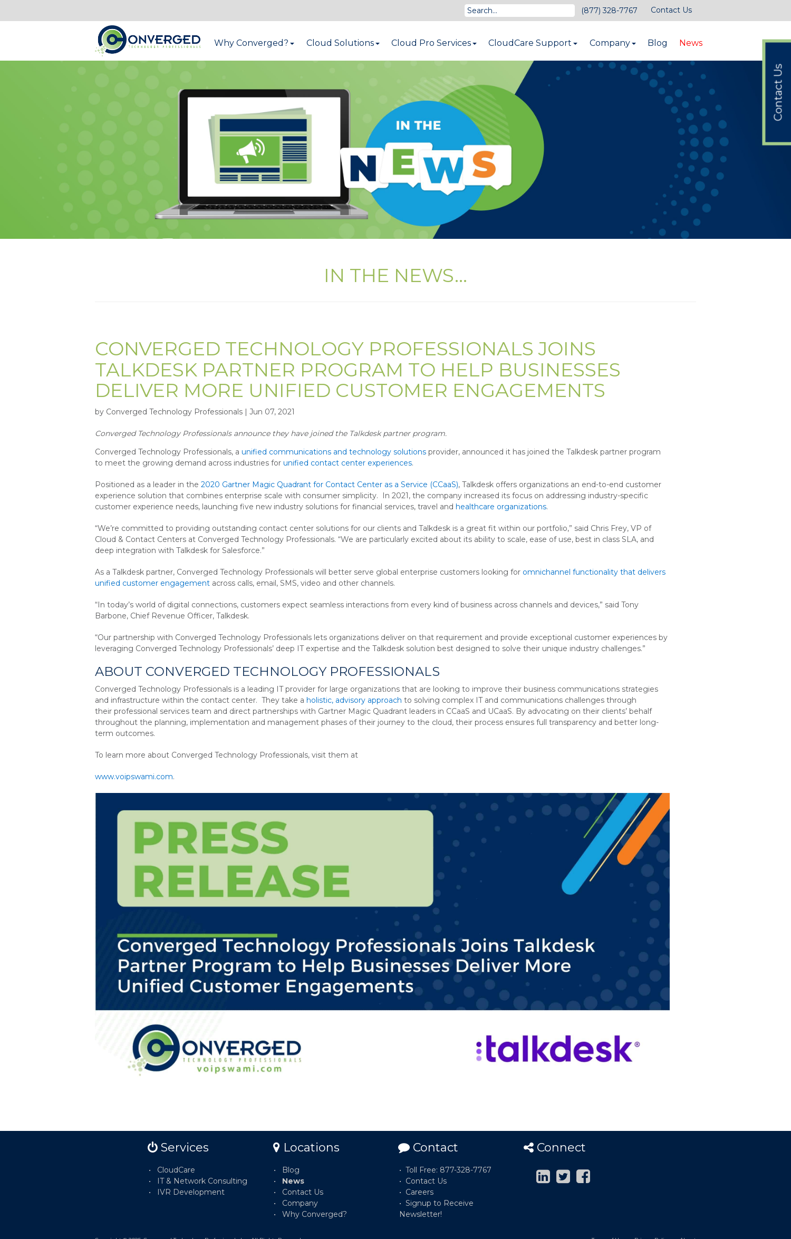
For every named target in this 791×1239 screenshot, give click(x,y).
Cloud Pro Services (434, 43)
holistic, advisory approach (354, 700)
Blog (658, 43)
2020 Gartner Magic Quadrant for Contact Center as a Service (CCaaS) (329, 484)
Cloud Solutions (343, 43)
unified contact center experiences (347, 463)
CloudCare (176, 1170)
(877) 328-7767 (609, 10)
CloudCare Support (532, 43)
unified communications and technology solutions (334, 452)
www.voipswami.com (134, 776)
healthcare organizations (501, 506)
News (690, 43)
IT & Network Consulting (202, 1181)
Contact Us (671, 10)
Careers (419, 1192)
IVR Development (191, 1192)
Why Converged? (254, 43)
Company (613, 43)
